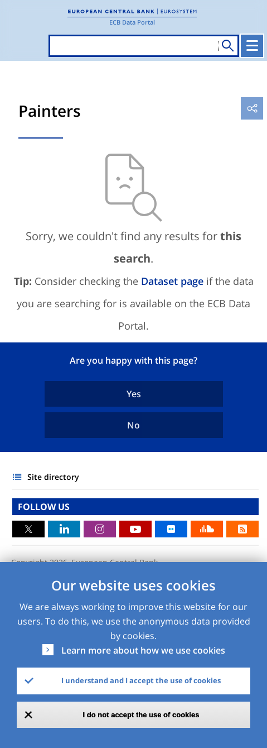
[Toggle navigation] (252, 46)
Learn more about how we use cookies (143, 650)
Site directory (53, 476)
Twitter (28, 529)
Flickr (171, 529)
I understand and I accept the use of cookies (141, 680)
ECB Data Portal (132, 22)
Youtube (135, 529)
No (133, 425)
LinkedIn (64, 529)
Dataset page (172, 281)
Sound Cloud (207, 529)
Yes (134, 394)
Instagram (100, 529)
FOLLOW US (44, 507)
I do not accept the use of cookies (141, 715)
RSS (242, 529)
